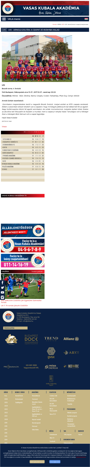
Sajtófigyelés (19, 402)
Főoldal (55, 24)
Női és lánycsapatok (53, 410)
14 (32, 131)
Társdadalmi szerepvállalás (71, 425)
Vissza (4, 127)
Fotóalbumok (53, 434)
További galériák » (37, 271)
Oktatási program (72, 413)
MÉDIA (51, 431)
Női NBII (35, 131)
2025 (6, 402)
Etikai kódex (35, 430)
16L (40, 131)
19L (38, 131)
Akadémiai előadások (70, 420)
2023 (6, 409)
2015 (5, 436)
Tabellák (69, 404)
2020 (6, 419)
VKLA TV (52, 438)
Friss (5, 396)
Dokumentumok (68, 443)
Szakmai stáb (53, 396)
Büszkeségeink (36, 423)
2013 (5, 443)
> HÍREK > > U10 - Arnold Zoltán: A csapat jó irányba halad (70, 24)
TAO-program (67, 434)
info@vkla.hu (28, 321)
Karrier (80, 434)
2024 (6, 406)
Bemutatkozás (36, 396)
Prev (4, 163)
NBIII (25, 131)
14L (42, 131)
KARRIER (81, 431)
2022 (6, 413)
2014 (5, 440)
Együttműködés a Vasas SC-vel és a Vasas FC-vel (37, 409)
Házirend (34, 426)
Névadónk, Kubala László (37, 403)
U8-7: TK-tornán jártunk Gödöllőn (14, 306)
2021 (5, 416)
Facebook (52, 441)
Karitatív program (72, 416)
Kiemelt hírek (19, 396)
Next (41, 163)
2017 (63, 24)
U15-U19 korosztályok (53, 400)
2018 (5, 426)
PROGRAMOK (71, 409)
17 (28, 131)
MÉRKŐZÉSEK (71, 392)
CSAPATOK (52, 392)
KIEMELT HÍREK (19, 392)
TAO (65, 431)
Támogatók (9, 328)
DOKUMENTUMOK (69, 439)
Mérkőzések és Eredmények (71, 400)
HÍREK (6, 392)
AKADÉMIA (35, 392)
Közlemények (19, 399)
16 (29, 131)
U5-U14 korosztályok (53, 405)
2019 (5, 423)
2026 (6, 399)
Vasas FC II (53, 414)
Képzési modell (36, 419)
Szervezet (35, 399)
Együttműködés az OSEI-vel (37, 415)
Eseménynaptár (71, 396)
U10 (4, 30)
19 (26, 131)
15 (31, 131)
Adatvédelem (81, 457)
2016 (5, 433)
